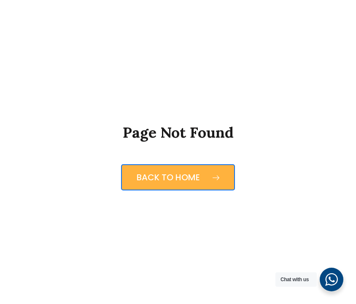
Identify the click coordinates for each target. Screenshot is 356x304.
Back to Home (178, 177)
